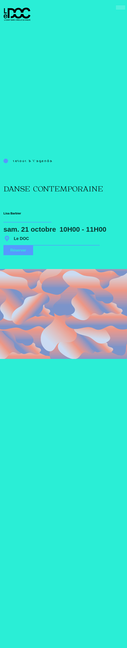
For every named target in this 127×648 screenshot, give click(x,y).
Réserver (18, 250)
